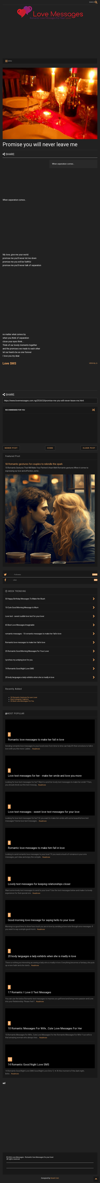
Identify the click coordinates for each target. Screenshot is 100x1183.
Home (50, 448)
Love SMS (9, 363)
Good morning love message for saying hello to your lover (41, 920)
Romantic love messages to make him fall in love (36, 847)
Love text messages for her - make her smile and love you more (45, 775)
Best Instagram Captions (20, 699)
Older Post (89, 448)
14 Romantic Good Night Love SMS (28, 1064)
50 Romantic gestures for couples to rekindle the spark (34, 464)
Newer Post (11, 448)
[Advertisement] (50, 38)
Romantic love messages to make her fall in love (36, 739)
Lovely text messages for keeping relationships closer (39, 884)
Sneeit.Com (54, 1178)
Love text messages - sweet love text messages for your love (44, 811)
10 (10, 1059)
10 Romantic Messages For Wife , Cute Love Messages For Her (45, 1028)
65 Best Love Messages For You (22, 701)
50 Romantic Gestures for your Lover (24, 697)
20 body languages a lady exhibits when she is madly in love (42, 956)
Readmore (36, 749)
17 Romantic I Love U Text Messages (29, 992)
